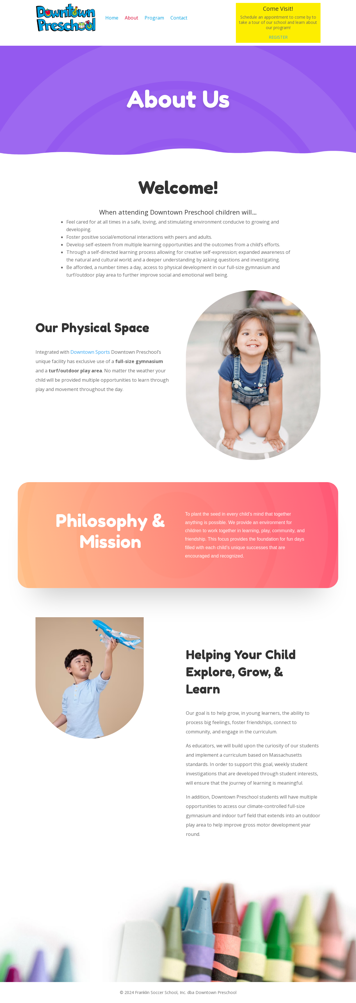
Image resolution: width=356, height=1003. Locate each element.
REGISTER (278, 37)
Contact (178, 18)
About (131, 18)
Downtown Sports (90, 352)
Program (154, 18)
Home (111, 18)
